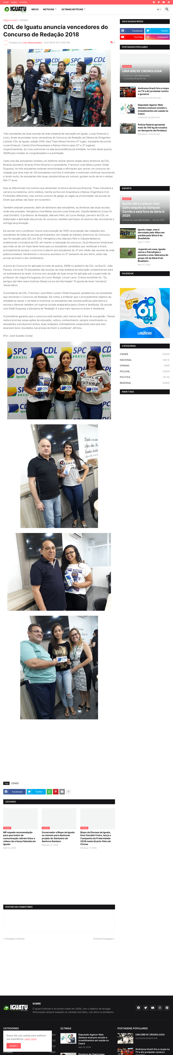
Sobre (14, 2)
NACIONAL (145, 360)
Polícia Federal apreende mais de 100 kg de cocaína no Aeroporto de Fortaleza (152, 127)
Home (6, 2)
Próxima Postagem (103, 938)
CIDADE (24, 20)
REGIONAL (145, 383)
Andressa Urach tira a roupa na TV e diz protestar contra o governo (153, 91)
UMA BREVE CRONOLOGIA (150, 1034)
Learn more (30, 1039)
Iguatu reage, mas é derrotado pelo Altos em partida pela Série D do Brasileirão (151, 234)
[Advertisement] (59, 755)
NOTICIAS (48, 9)
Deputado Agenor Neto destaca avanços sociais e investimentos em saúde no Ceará (153, 109)
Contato (23, 2)
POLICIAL (145, 371)
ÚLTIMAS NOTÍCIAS (72, 9)
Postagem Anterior (15, 938)
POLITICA (145, 377)
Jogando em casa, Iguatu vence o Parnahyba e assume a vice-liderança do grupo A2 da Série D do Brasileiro (153, 255)
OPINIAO (145, 365)
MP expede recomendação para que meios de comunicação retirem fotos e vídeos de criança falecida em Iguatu (19, 838)
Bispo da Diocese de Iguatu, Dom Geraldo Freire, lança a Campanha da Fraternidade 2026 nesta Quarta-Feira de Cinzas (95, 838)
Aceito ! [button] (14, 1045)
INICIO (35, 9)
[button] (159, 9)
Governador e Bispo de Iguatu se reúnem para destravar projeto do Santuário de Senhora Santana (58, 837)
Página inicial (10, 20)
